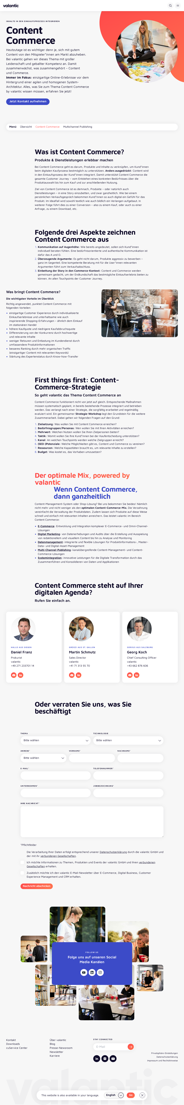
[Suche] (170, 5)
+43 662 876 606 (137, 665)
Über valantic (58, 1040)
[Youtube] (83, 972)
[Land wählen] (114, 1095)
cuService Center (16, 1047)
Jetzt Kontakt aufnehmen (27, 101)
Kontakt (11, 1040)
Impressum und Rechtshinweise (162, 1060)
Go (130, 1095)
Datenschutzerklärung (113, 852)
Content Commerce (48, 126)
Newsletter (56, 1051)
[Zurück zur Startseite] (11, 5)
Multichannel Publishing (77, 126)
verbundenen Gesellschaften (58, 856)
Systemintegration (50, 557)
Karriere (55, 1055)
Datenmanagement (50, 542)
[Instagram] (100, 972)
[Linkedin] (92, 972)
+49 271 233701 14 (22, 665)
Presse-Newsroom (61, 1047)
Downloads (13, 1043)
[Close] (142, 1095)
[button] (178, 5)
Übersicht (26, 126)
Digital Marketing (49, 534)
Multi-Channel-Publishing (54, 549)
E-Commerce (46, 526)
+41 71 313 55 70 (79, 665)
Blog (52, 1043)
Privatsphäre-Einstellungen (164, 1053)
